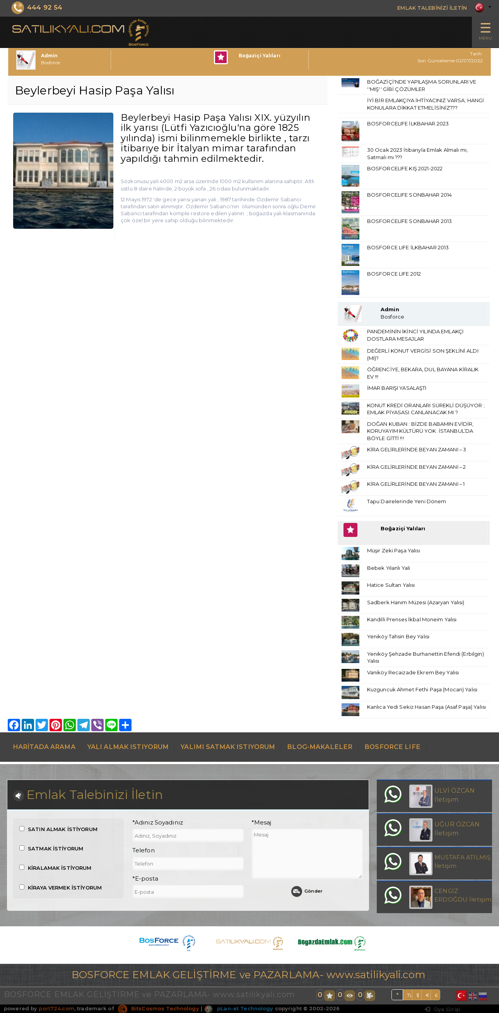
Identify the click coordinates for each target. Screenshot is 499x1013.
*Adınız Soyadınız (157, 824)
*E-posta (145, 879)
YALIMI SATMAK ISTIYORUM (228, 747)
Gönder (307, 893)
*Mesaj (261, 824)
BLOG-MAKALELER (319, 747)
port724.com (56, 1010)
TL (409, 996)
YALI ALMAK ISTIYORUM (128, 747)
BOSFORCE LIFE (392, 747)
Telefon (143, 851)
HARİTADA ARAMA (44, 747)
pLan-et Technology (238, 1010)
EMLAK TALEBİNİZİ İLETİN (426, 7)
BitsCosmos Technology (158, 1010)
